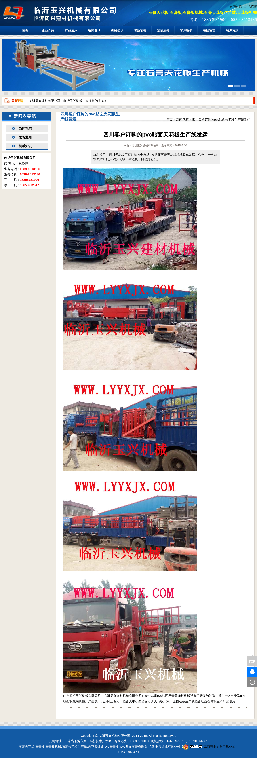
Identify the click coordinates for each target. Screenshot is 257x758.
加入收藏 (250, 6)
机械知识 (117, 30)
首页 (25, 30)
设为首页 (236, 6)
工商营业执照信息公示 (209, 746)
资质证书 (140, 30)
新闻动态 (25, 128)
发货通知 (163, 30)
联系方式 (232, 30)
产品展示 (71, 30)
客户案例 (186, 30)
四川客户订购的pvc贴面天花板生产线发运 (221, 119)
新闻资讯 (94, 30)
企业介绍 (48, 30)
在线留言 (209, 30)
